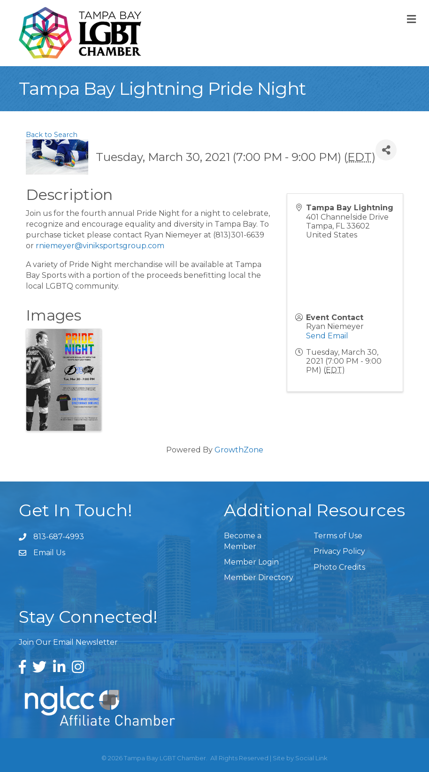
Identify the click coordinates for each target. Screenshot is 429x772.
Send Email (327, 335)
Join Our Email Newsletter (68, 642)
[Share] (386, 150)
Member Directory (258, 577)
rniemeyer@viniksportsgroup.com (100, 245)
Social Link (311, 758)
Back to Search (51, 134)
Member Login (251, 562)
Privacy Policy (339, 551)
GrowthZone (238, 449)
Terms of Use (338, 535)
